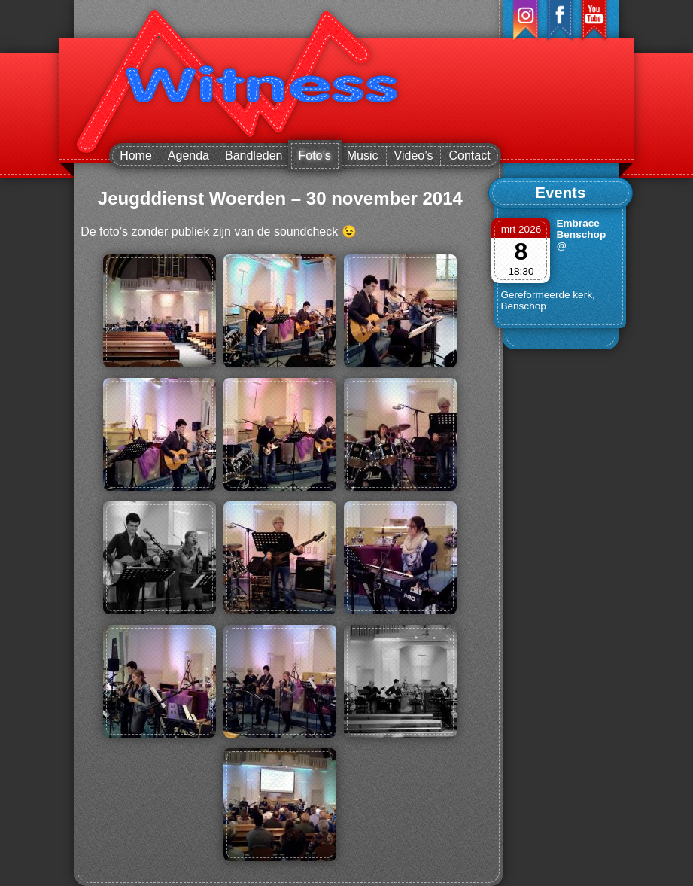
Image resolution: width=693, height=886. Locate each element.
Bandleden (254, 155)
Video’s (413, 155)
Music (362, 155)
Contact (469, 155)
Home (136, 155)
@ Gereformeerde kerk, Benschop (547, 276)
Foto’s (315, 155)
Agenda (188, 155)
